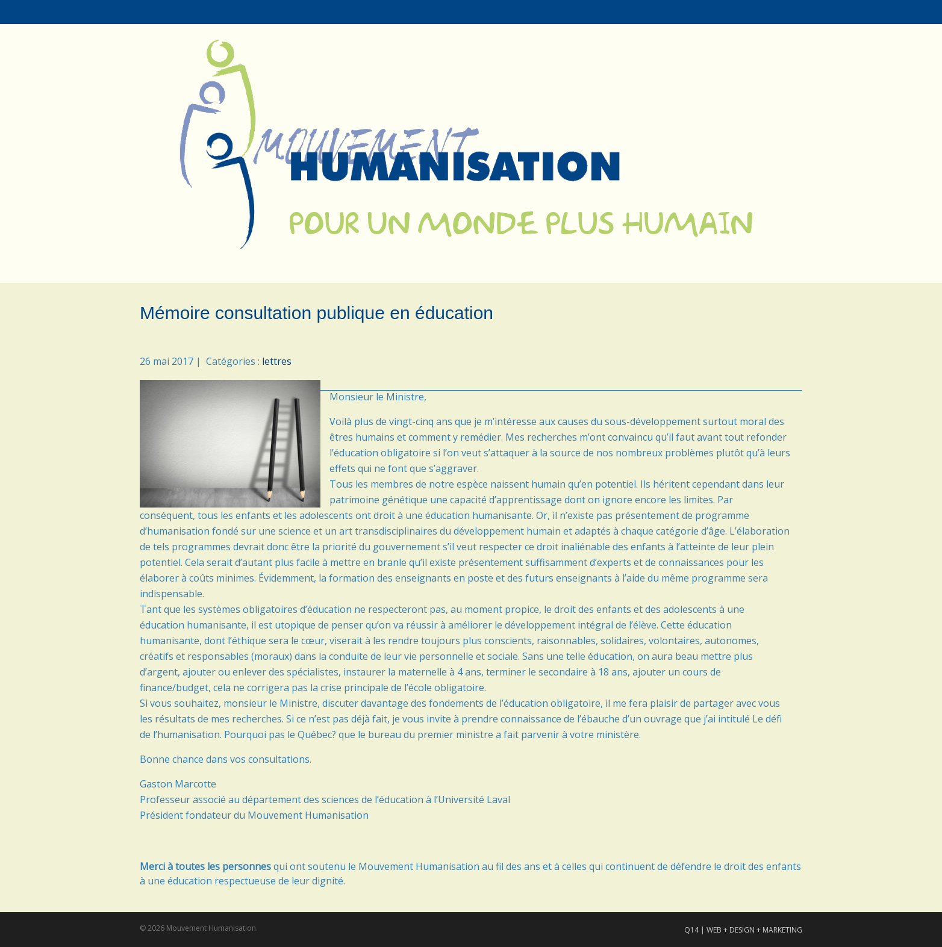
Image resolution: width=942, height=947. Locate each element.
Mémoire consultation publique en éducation (316, 313)
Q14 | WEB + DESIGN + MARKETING (743, 930)
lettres (277, 361)
